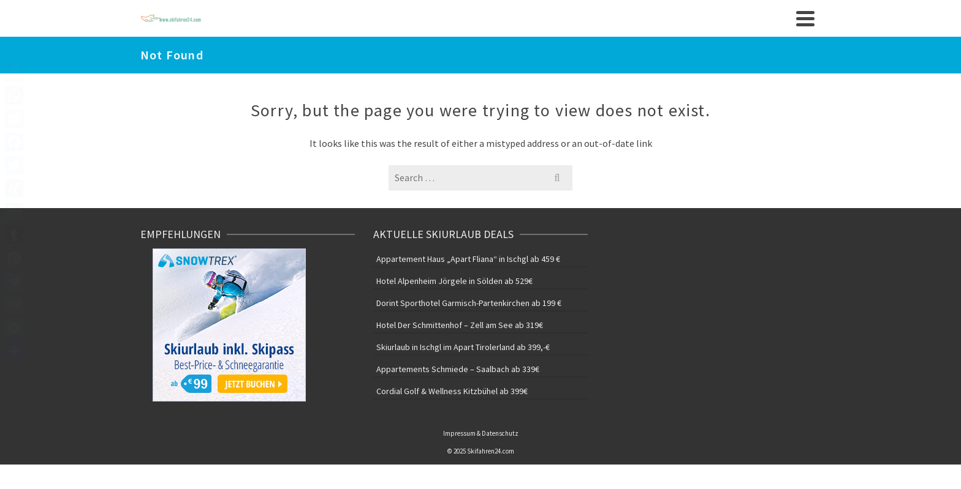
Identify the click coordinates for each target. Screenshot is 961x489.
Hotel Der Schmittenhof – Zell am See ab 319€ (459, 324)
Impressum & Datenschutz (480, 433)
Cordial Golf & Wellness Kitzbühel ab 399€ (452, 391)
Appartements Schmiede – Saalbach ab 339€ (457, 369)
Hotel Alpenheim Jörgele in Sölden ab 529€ (454, 280)
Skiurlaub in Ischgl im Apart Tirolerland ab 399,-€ (463, 347)
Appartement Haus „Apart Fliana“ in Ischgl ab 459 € (468, 258)
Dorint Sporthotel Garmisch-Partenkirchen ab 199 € (468, 302)
